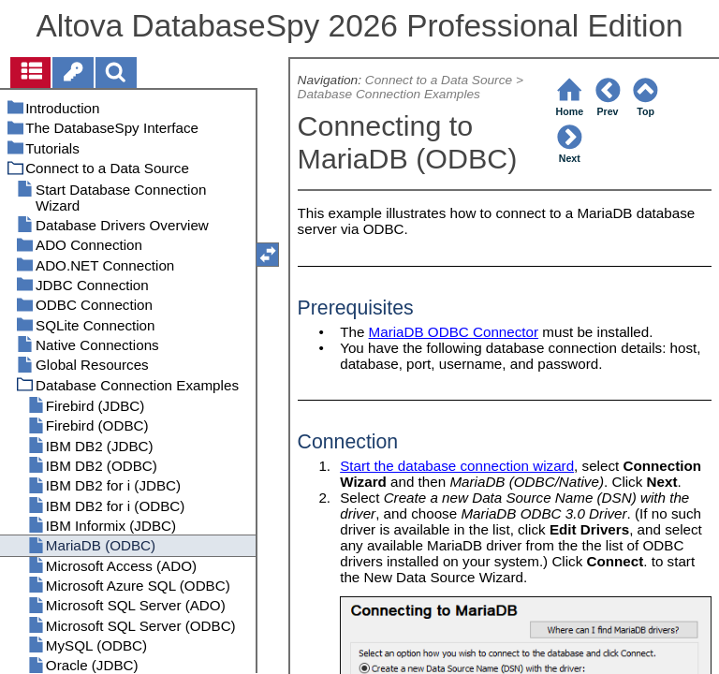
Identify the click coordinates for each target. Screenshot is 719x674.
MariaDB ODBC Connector (453, 332)
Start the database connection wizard (457, 466)
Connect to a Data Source (438, 80)
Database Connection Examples (389, 94)
